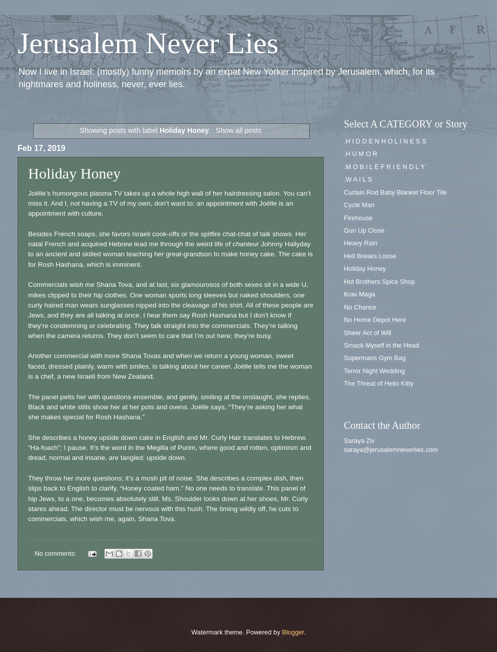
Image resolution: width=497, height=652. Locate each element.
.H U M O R (361, 153)
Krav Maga (359, 294)
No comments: (56, 553)
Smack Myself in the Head (381, 345)
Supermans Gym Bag (375, 358)
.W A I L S (358, 179)
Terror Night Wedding (374, 371)
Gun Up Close (364, 230)
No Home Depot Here (375, 319)
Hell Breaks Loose (370, 256)
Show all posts (239, 130)
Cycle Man (359, 205)
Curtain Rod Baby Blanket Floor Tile (395, 192)
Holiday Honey (74, 173)
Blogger (293, 632)
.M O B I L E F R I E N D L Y (384, 167)
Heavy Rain (361, 243)
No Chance (360, 307)
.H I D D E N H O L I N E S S (385, 141)
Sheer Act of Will (367, 333)
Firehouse (358, 218)
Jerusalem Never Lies (148, 43)
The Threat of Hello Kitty (379, 383)
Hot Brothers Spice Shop (379, 281)
